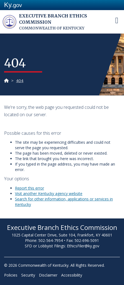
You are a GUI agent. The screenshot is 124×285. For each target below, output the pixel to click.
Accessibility (71, 275)
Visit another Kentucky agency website (48, 193)
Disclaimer (48, 275)
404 (19, 80)
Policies (10, 275)
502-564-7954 (50, 240)
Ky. (13, 4)
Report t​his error (29, 188)
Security (28, 275)
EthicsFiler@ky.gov (83, 245)
